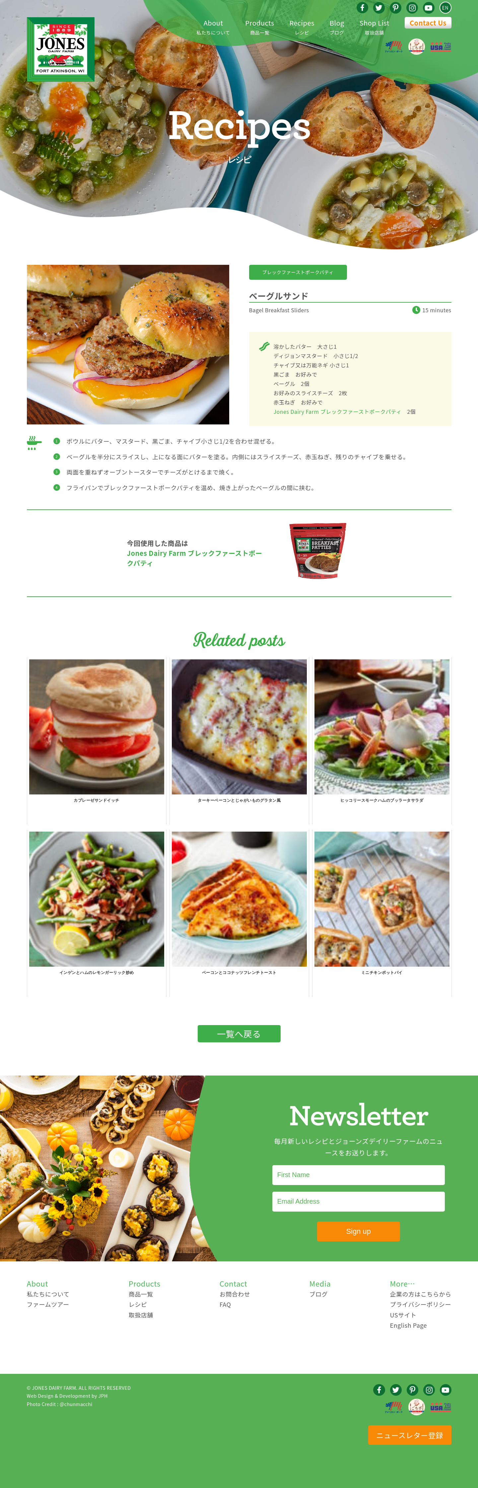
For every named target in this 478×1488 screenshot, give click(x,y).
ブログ (337, 26)
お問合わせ (235, 1294)
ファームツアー (48, 1304)
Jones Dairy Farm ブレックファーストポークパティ (338, 411)
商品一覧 (259, 26)
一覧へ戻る (239, 1033)
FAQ (225, 1304)
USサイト (403, 1314)
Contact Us (428, 23)
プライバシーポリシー (420, 1304)
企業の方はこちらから (420, 1294)
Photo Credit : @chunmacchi (60, 1404)
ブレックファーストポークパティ (298, 272)
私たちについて (213, 26)
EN (445, 7)
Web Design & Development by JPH (67, 1395)
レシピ (301, 26)
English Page (408, 1325)
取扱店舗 (374, 26)
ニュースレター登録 (409, 1435)
